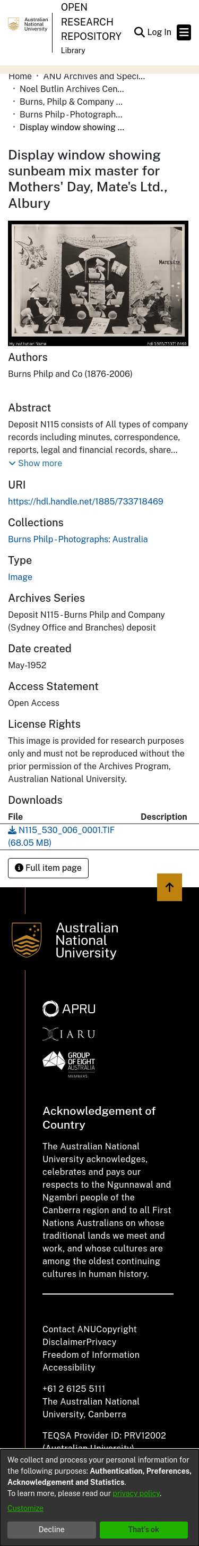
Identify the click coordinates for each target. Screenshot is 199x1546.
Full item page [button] (48, 868)
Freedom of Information (91, 1355)
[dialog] (99, 1497)
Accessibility (69, 1368)
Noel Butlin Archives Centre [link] (73, 89)
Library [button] (73, 50)
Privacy (101, 1342)
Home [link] (20, 76)
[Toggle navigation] (184, 32)
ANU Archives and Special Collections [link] (96, 76)
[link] (78, 539)
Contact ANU (69, 1329)
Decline (52, 1529)
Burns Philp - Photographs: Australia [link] (73, 115)
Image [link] (20, 577)
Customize (25, 1508)
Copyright (116, 1329)
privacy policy (136, 1493)
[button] (139, 32)
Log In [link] (159, 32)
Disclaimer (64, 1342)
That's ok (143, 1529)
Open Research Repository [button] (91, 22)
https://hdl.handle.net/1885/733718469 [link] (85, 502)
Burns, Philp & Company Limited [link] (73, 102)
